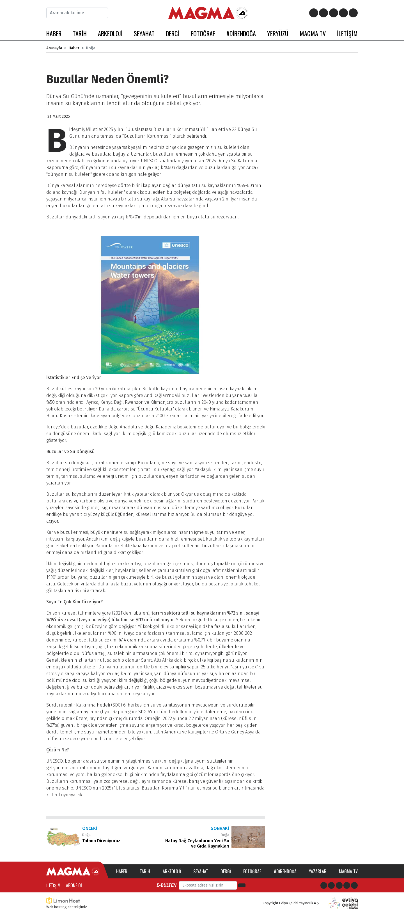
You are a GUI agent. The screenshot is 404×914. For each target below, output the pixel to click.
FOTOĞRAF (203, 33)
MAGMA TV (313, 33)
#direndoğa (285, 871)
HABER (53, 33)
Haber (73, 48)
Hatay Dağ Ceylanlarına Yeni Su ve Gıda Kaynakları (197, 843)
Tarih (145, 871)
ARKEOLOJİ (110, 33)
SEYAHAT (144, 33)
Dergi (226, 871)
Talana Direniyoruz (101, 840)
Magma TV (348, 871)
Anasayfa (54, 48)
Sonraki (220, 828)
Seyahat (200, 871)
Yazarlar (318, 871)
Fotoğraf (252, 871)
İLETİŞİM (347, 33)
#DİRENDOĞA (241, 33)
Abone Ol (74, 885)
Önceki (89, 828)
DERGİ (173, 33)
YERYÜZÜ (277, 33)
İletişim (53, 885)
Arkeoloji (172, 871)
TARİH (80, 33)
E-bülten (166, 885)
